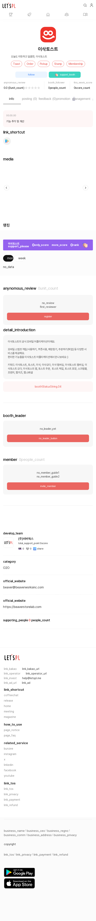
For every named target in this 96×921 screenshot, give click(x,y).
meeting (9, 711)
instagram (10, 754)
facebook (10, 770)
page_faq (10, 735)
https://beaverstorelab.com (22, 607)
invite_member (48, 486)
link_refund (11, 805)
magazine (10, 716)
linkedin (8, 764)
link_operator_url (36, 673)
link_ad (26, 682)
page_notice (12, 730)
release (8, 700)
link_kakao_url (30, 668)
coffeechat (11, 695)
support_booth (64, 75)
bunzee (8, 748)
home (7, 706)
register (48, 316)
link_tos (8, 788)
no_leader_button (48, 438)
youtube (9, 775)
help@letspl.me (31, 678)
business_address (40, 835)
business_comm (14, 835)
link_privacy (11, 794)
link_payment (12, 799)
